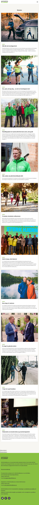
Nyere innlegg (3, 452)
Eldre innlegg (3, 450)
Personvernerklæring (5, 469)
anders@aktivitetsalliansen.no (10, 485)
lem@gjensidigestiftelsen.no (10, 478)
